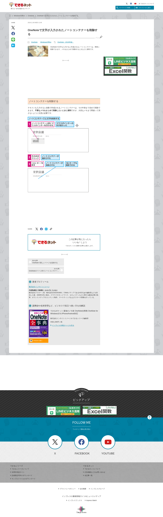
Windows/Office (19, 16)
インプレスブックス (74, 492)
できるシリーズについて (19, 461)
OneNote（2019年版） (66, 42)
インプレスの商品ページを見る (62, 317)
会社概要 (82, 481)
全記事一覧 (87, 467)
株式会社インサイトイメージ (39, 279)
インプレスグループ (97, 481)
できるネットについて (146, 3)
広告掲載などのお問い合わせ (94, 464)
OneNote (31, 16)
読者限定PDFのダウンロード (21, 467)
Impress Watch (91, 492)
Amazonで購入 (37, 332)
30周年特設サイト (17, 464)
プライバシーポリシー (67, 481)
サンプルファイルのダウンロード (22, 470)
